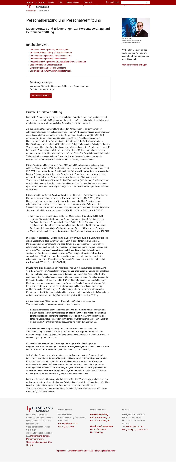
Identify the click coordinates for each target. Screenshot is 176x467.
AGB (91, 456)
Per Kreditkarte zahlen (68, 429)
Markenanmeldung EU (100, 426)
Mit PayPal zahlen (66, 432)
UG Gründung (96, 438)
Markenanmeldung (99, 420)
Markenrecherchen (34, 444)
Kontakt (51, 2)
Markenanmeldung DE (100, 423)
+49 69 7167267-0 (134, 432)
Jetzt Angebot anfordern (41, 101)
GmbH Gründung (98, 435)
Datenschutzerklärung (77, 456)
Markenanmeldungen (39, 441)
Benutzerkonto (73, 2)
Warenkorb (88, 2)
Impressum (61, 456)
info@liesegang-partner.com (134, 435)
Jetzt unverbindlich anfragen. (134, 70)
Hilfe (60, 2)
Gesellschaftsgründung (101, 432)
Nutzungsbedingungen (105, 456)
